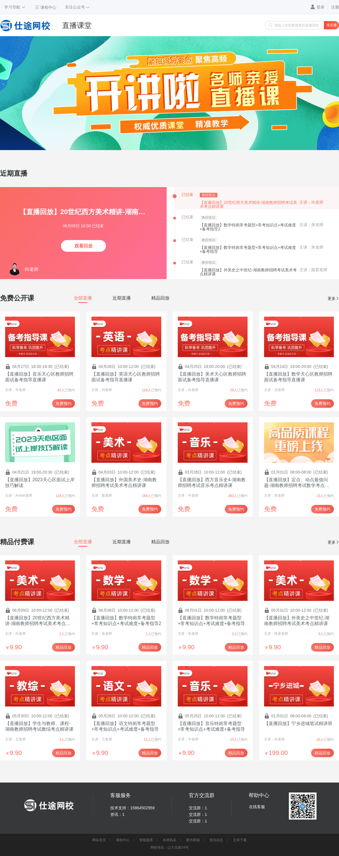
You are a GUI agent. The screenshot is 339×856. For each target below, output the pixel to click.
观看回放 (83, 245)
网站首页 (99, 840)
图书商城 (193, 840)
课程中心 (123, 840)
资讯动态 (216, 840)
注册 (335, 7)
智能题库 (146, 840)
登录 (320, 7)
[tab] (83, 298)
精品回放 (64, 647)
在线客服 (257, 806)
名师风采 (169, 840)
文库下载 (240, 840)
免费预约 (64, 403)
